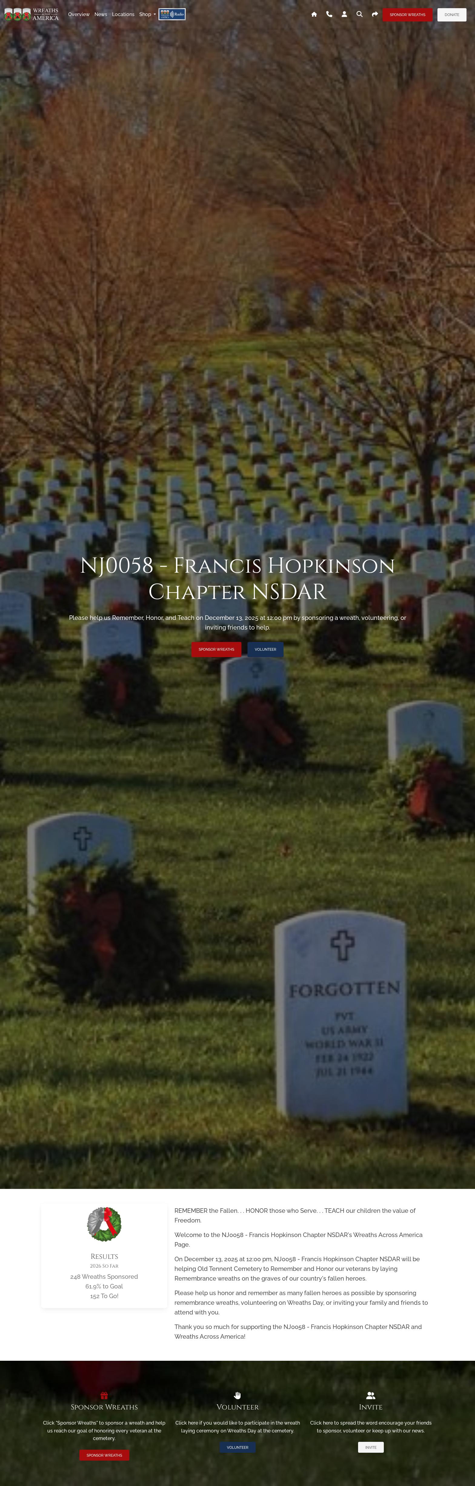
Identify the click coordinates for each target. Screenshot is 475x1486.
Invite (371, 1447)
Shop (145, 14)
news (101, 14)
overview (79, 14)
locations (123, 14)
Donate (452, 15)
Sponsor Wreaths (407, 15)
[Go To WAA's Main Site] (314, 14)
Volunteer (265, 649)
